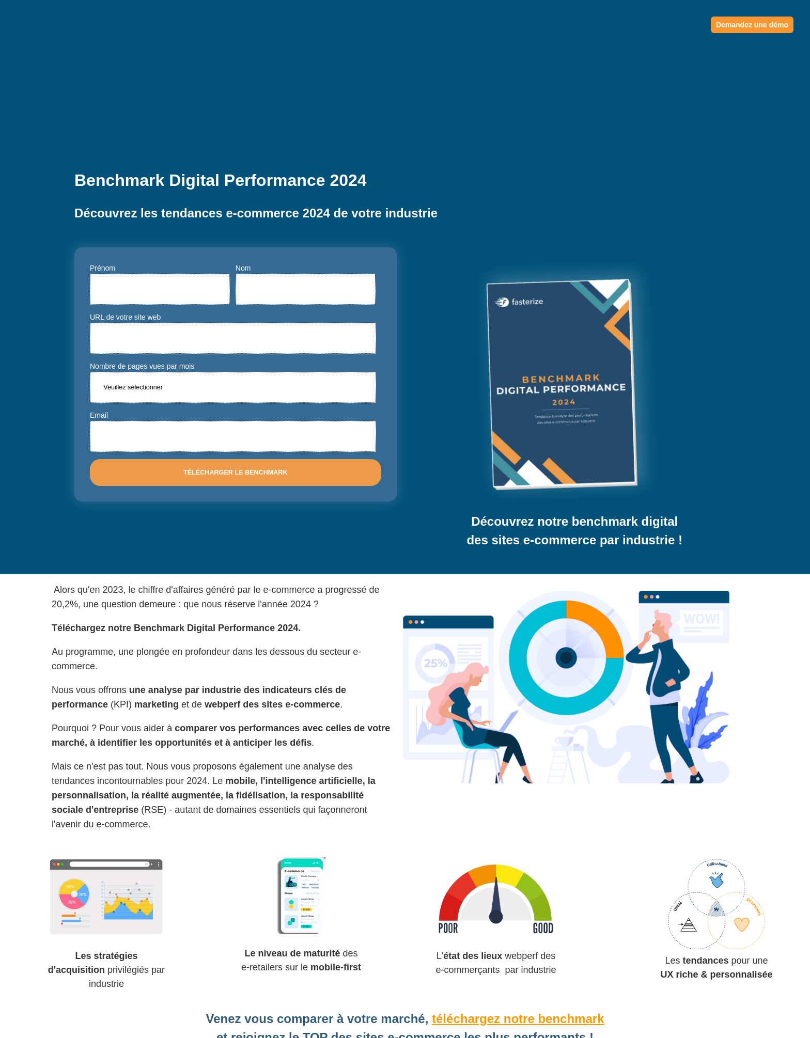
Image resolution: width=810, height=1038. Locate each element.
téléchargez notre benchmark (518, 908)
